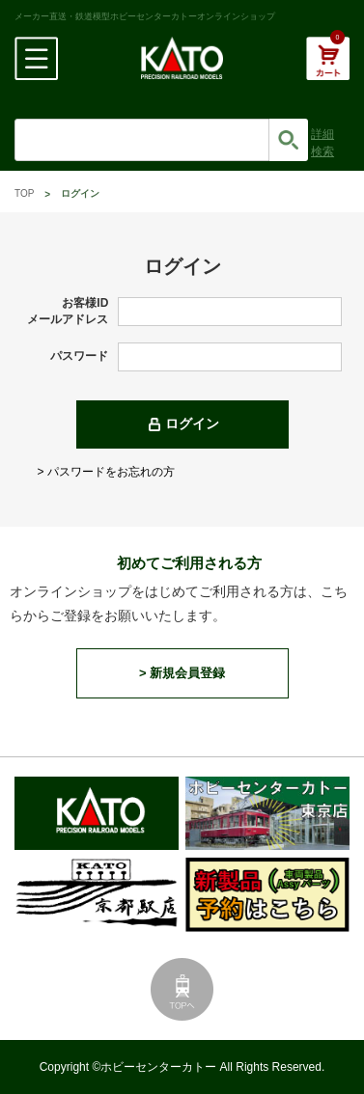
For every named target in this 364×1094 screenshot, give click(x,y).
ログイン (192, 423)
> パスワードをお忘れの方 (106, 472)
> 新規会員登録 (182, 673)
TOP (24, 193)
